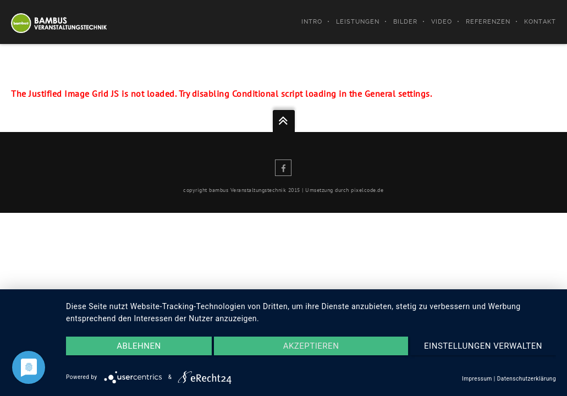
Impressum (477, 379)
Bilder (405, 21)
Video (441, 21)
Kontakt (540, 21)
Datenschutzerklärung (526, 379)
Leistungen (357, 21)
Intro (311, 21)
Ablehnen (139, 346)
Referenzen (488, 21)
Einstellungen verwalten (483, 346)
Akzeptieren (311, 346)
